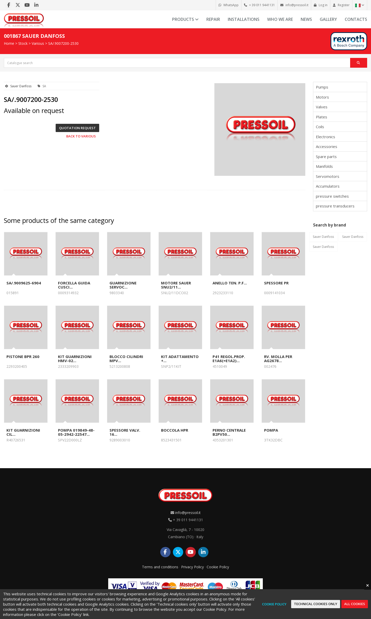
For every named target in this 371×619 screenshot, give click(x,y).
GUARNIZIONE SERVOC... (123, 285)
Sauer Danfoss (20, 86)
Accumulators (328, 186)
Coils (320, 126)
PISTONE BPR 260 (22, 356)
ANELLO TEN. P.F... (230, 282)
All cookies (354, 603)
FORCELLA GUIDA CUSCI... (74, 285)
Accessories (326, 146)
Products (185, 19)
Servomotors (327, 176)
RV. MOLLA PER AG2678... (278, 358)
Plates (321, 116)
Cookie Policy (218, 566)
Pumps (322, 87)
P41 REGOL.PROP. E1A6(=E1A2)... (229, 358)
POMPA (271, 430)
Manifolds (324, 166)
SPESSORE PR (276, 282)
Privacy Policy (192, 566)
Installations (243, 19)
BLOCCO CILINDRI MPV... (126, 358)
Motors (322, 97)
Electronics (325, 136)
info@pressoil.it (188, 512)
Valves (321, 106)
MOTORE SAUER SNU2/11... (176, 285)
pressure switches (332, 196)
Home (9, 43)
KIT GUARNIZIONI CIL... (23, 432)
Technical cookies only (315, 603)
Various (38, 43)
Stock (23, 43)
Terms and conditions (160, 566)
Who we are (280, 19)
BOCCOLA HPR (174, 430)
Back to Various (81, 136)
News (306, 19)
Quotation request (77, 128)
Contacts (356, 19)
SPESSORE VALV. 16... (124, 432)
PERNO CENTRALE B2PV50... (229, 432)
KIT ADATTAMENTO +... (180, 358)
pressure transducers (335, 205)
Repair (213, 19)
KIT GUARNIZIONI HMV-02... (75, 358)
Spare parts (326, 156)
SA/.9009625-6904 (23, 282)
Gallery (328, 19)
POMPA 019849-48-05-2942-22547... (76, 432)
